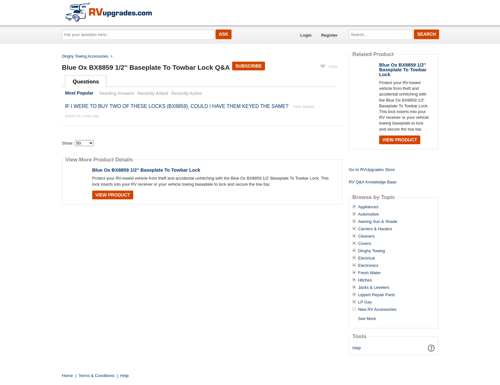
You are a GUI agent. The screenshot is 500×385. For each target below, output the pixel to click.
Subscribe (248, 65)
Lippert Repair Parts (376, 295)
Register (329, 35)
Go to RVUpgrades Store (372, 169)
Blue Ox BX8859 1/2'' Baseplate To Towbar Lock (146, 170)
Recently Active (186, 93)
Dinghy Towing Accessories (85, 56)
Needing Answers (116, 93)
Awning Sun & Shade (377, 221)
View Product (112, 194)
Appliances (368, 207)
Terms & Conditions (96, 375)
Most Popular (79, 93)
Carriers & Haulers (375, 229)
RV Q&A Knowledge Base (372, 182)
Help (356, 348)
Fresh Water (369, 273)
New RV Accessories (377, 309)
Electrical (366, 258)
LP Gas (365, 302)
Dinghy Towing (371, 251)
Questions (86, 82)
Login (306, 35)
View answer (304, 106)
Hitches (365, 280)
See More (367, 318)
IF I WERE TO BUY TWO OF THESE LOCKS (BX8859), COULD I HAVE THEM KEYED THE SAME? (176, 106)
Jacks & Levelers (373, 287)
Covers (364, 243)
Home (67, 375)
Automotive (368, 214)
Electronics (368, 265)
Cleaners (366, 236)
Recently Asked (152, 93)
